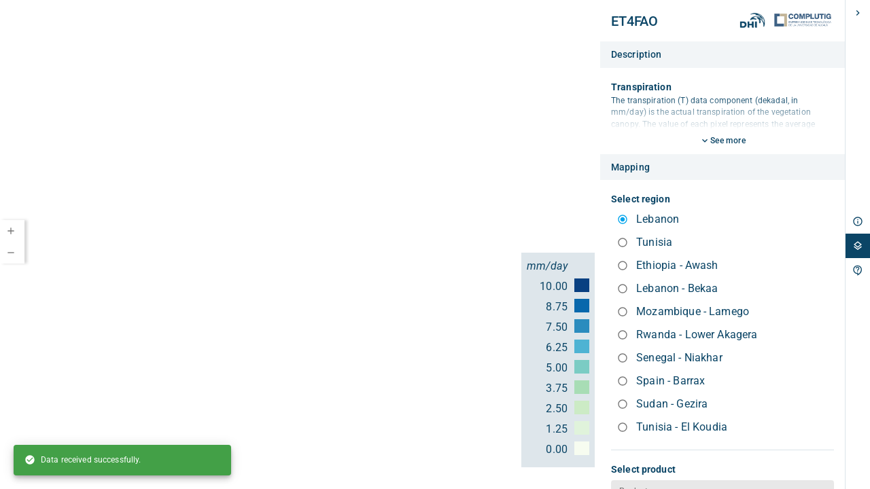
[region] (300, 244)
